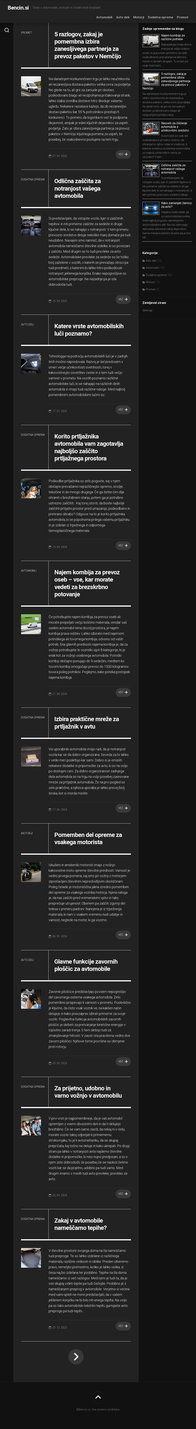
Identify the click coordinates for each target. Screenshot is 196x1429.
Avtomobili (104, 17)
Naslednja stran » (76, 1356)
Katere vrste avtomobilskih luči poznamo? (88, 329)
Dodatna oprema (160, 17)
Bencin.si (18, 8)
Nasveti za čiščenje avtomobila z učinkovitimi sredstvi (175, 126)
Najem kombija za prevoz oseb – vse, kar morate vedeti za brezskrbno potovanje (87, 583)
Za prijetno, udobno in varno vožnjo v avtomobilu (88, 1092)
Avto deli (122, 17)
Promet (182, 17)
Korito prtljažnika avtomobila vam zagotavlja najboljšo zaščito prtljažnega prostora (88, 447)
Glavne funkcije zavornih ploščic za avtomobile (86, 965)
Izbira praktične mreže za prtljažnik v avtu (86, 722)
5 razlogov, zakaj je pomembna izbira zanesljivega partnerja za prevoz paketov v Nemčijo (88, 45)
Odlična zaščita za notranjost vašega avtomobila (77, 188)
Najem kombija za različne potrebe (173, 37)
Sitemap (147, 310)
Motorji (138, 17)
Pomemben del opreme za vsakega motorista (88, 838)
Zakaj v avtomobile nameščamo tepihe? (80, 1224)
